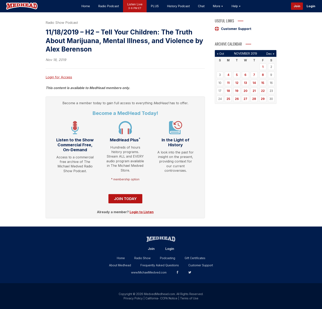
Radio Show (142, 258)
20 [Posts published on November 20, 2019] (245, 91)
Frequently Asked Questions (159, 265)
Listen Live (135, 6)
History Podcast (178, 6)
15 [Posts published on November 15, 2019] (262, 83)
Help (236, 6)
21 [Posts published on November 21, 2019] (254, 91)
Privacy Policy (133, 298)
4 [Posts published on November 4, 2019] (228, 75)
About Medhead (120, 265)
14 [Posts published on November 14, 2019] (254, 83)
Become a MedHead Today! (125, 113)
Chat (201, 6)
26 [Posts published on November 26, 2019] (237, 99)
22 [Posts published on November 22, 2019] (263, 91)
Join (297, 6)
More (218, 6)
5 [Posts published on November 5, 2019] (237, 75)
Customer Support (233, 29)
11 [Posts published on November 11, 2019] (228, 83)
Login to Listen (142, 212)
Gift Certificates (195, 258)
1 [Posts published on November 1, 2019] (262, 67)
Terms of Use (189, 298)
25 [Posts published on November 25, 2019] (228, 99)
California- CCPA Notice (161, 298)
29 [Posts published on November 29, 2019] (263, 99)
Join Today (125, 199)
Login (311, 6)
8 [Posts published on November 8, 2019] (263, 75)
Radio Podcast (108, 6)
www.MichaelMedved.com (149, 272)
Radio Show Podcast (62, 23)
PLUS (155, 6)
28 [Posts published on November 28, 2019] (254, 99)
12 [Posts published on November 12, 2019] (236, 83)
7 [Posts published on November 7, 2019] (254, 75)
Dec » (270, 53)
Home (85, 6)
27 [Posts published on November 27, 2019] (245, 99)
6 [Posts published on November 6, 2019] (245, 75)
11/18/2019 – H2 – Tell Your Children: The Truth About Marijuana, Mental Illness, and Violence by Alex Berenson (124, 40)
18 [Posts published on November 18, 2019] (228, 91)
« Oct (220, 53)
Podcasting (167, 258)
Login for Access (59, 77)
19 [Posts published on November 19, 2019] (236, 91)
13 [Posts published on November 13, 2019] (245, 83)
